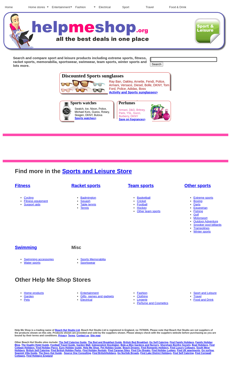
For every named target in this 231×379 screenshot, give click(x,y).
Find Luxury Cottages (182, 347)
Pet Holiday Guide (110, 347)
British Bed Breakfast (135, 342)
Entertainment (61, 7)
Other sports (198, 185)
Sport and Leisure (205, 293)
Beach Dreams (131, 347)
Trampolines (202, 228)
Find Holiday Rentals (95, 350)
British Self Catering (38, 350)
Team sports (141, 185)
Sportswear (88, 262)
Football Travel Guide (62, 345)
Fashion (80, 7)
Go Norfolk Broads (128, 353)
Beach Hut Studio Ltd (67, 330)
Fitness (22, 185)
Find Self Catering (183, 353)
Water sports (32, 262)
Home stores (36, 7)
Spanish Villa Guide (26, 353)
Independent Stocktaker (105, 345)
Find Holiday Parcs (47, 347)
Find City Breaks (140, 350)
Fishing (198, 211)
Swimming (26, 247)
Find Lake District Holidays (155, 353)
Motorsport (201, 218)
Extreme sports (203, 197)
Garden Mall (83, 345)
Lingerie (142, 299)
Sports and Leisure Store (97, 171)
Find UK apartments (188, 350)
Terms (71, 335)
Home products (34, 293)
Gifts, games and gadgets (97, 296)
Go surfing (207, 350)
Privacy (62, 335)
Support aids (32, 204)
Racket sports (86, 185)
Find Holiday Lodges (164, 350)
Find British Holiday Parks (66, 350)
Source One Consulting (77, 353)
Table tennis (88, 204)
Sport (125, 7)
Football (142, 204)
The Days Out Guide (50, 353)
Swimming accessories (39, 259)
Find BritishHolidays (104, 353)
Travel (150, 7)
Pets (27, 299)
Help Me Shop (91, 347)
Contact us (82, 335)
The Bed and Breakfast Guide (105, 342)
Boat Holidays (200, 345)
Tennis (85, 207)
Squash (85, 201)
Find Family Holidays (182, 342)
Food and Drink (204, 299)
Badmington (88, 197)
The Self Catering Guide (72, 342)
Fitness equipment (36, 201)
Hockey (142, 207)
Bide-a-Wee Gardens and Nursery (139, 345)
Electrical (105, 7)
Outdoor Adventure (206, 221)
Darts (197, 204)
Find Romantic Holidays (155, 347)
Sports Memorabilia (93, 259)
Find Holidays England (39, 355)
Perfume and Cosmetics (152, 303)
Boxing (198, 201)
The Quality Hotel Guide (35, 345)
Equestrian (201, 207)
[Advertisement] (114, 147)
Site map (95, 335)
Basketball (143, 197)
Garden (29, 296)
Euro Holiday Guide (70, 347)
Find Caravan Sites (119, 350)
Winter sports (202, 231)
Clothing (142, 296)
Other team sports (148, 211)
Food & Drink (177, 7)
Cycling (29, 197)
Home (9, 7)
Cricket (141, 201)
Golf (196, 214)
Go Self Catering (158, 342)
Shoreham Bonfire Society (175, 345)
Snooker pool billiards (208, 224)
